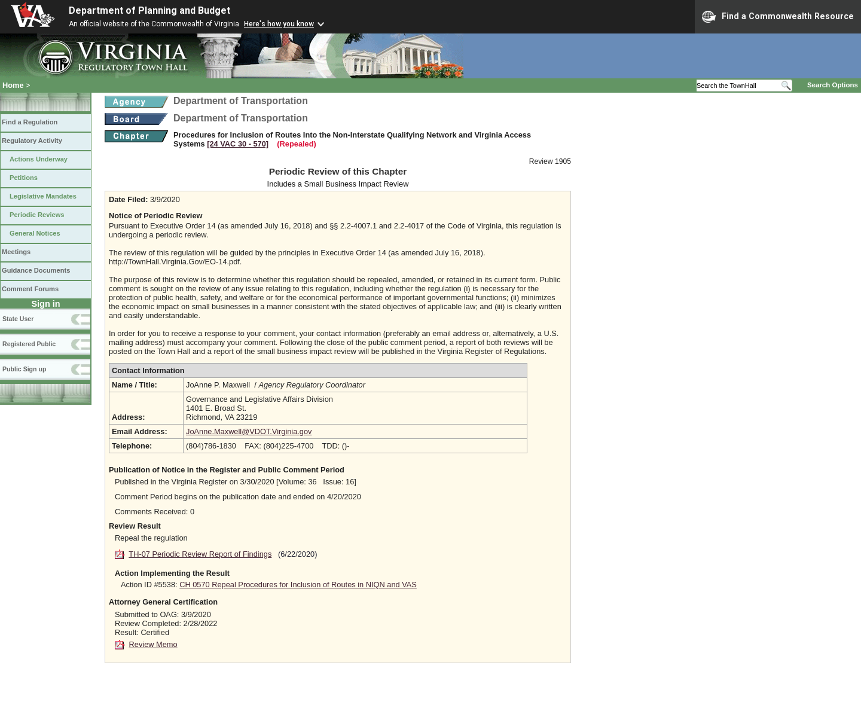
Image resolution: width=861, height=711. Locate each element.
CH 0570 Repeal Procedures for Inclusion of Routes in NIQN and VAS (298, 584)
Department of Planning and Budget (149, 10)
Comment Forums (30, 288)
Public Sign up (24, 369)
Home (13, 85)
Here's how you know (279, 24)
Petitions (24, 177)
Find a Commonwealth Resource (778, 17)
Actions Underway (39, 159)
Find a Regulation (29, 122)
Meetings (16, 251)
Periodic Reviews (37, 214)
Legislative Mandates (43, 196)
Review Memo (153, 644)
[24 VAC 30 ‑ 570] (237, 143)
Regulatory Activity (32, 140)
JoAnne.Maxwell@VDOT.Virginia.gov (249, 431)
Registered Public (29, 343)
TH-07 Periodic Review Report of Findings (200, 554)
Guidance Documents (36, 270)
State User (17, 318)
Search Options (832, 85)
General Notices (35, 233)
